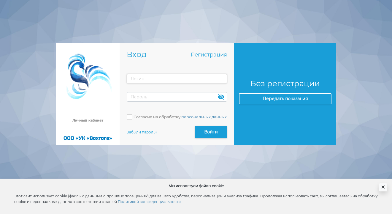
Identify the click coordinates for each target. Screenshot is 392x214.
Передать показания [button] (285, 98)
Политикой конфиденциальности (149, 201)
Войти (211, 132)
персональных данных (204, 116)
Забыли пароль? (142, 132)
